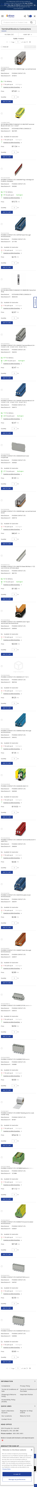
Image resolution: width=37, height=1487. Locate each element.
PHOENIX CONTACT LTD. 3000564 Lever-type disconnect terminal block (15, 622)
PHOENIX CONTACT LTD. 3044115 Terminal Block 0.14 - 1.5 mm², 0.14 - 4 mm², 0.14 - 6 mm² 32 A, (18, 401)
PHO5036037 (5, 1220)
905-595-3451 (18, 1433)
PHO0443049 (5, 784)
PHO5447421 (5, 1275)
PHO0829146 (5, 675)
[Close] (31, 1450)
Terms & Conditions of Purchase (28, 1390)
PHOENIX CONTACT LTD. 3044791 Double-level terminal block (15, 895)
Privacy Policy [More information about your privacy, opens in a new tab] (6, 1469)
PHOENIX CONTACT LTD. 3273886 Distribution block (17, 1168)
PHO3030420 (5, 454)
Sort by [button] (26, 34)
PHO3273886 (5, 1166)
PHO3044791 (5, 893)
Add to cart (7, 101)
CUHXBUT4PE (5, 122)
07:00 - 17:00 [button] (30, 4)
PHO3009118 (5, 509)
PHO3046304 (5, 838)
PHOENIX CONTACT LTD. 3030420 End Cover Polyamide (15, 456)
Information (18, 1381)
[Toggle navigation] (2, 16)
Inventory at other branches (11, 87)
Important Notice (26, 1394)
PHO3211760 (5, 233)
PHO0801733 (5, 565)
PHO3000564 (5, 620)
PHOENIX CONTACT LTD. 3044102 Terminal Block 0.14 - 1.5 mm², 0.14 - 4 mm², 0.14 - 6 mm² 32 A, (18, 346)
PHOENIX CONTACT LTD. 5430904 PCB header (15, 1331)
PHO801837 (5, 1111)
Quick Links (18, 1406)
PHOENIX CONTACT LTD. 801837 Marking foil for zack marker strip (17, 1113)
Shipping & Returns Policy (8, 1395)
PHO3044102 (5, 344)
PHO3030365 (5, 178)
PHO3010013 (5, 67)
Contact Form (6, 1419)
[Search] (18, 22)
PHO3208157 (5, 948)
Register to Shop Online (26, 1412)
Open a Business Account (7, 1412)
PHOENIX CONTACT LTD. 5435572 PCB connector (16, 1005)
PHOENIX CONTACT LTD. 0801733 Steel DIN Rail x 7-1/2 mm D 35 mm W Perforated (18, 567)
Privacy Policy (25, 1386)
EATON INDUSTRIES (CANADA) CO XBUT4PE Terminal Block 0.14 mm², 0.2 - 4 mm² (17, 125)
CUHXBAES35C (6, 288)
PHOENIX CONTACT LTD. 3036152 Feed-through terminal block (16, 731)
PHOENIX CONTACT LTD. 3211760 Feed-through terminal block (16, 235)
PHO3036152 (5, 729)
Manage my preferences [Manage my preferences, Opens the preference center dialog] (17, 1479)
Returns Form (25, 1416)
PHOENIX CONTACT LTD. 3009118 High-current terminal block (18, 512)
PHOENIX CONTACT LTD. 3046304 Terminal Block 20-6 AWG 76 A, (18, 840)
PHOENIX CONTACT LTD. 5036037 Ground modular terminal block (17, 1222)
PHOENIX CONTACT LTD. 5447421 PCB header (15, 1277)
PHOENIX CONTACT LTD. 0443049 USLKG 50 (14, 786)
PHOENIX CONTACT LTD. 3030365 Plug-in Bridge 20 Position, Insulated (17, 180)
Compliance (5, 1386)
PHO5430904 (5, 1329)
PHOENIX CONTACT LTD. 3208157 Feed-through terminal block (16, 951)
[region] (17, 1466)
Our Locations (6, 1416)
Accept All (17, 1474)
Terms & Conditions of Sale (9, 1390)
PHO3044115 (5, 399)
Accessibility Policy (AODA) (8, 1400)
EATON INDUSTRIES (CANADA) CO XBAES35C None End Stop (18, 291)
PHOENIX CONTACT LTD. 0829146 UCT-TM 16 (15, 677)
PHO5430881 (5, 1057)
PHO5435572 (5, 1004)
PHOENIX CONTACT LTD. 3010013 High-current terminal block (18, 69)
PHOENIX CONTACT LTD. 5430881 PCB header (15, 1059)
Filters (9, 34)
